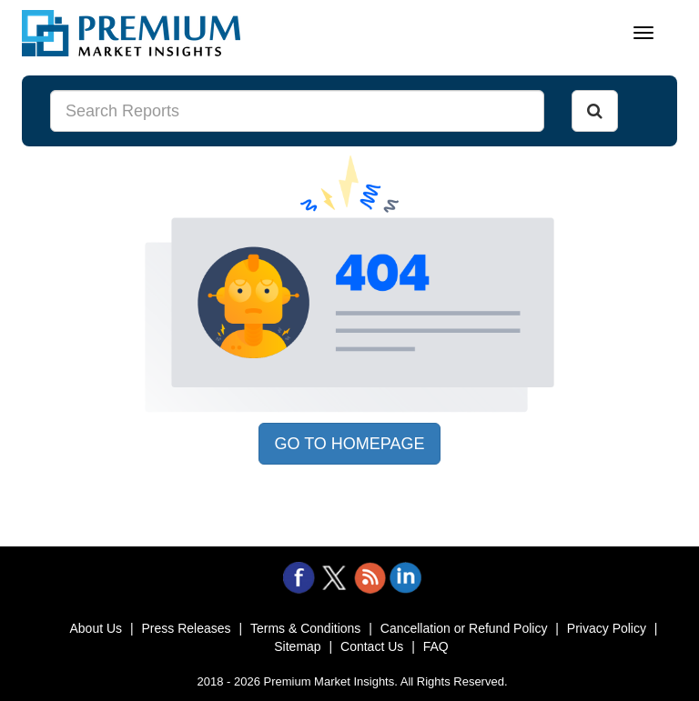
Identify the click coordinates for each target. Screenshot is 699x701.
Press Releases (185, 628)
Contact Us (371, 646)
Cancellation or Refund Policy (464, 628)
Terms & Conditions (305, 628)
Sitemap (297, 646)
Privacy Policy (606, 628)
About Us (95, 628)
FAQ (436, 646)
